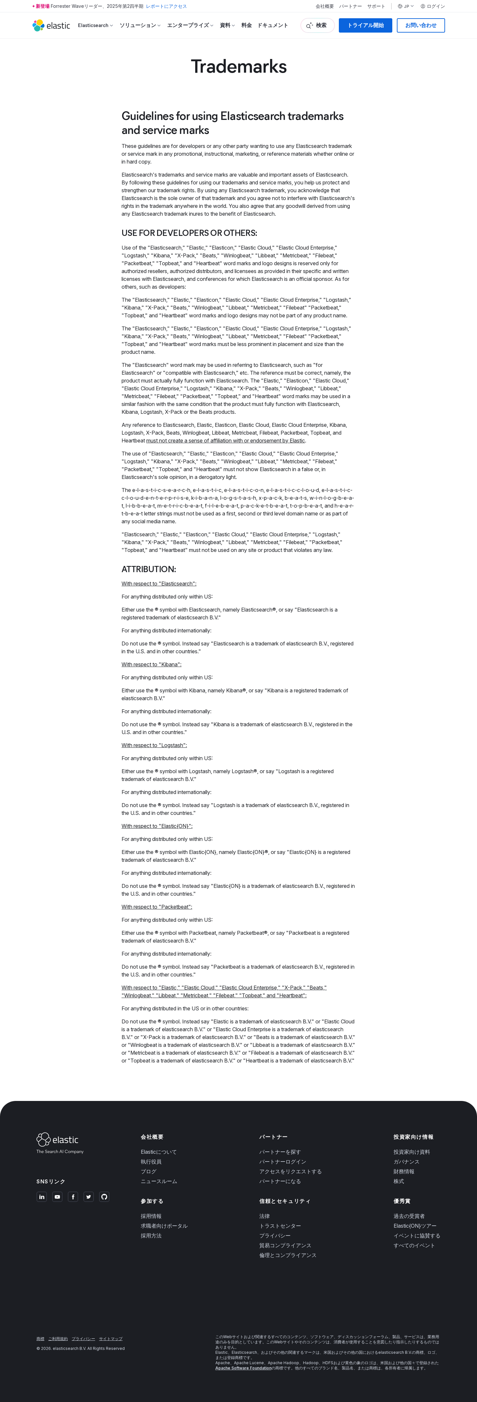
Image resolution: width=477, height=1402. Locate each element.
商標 (40, 1338)
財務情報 (404, 1171)
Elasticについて (159, 1152)
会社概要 (325, 6)
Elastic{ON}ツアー (415, 1225)
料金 (246, 25)
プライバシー (275, 1235)
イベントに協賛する (417, 1235)
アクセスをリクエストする (290, 1171)
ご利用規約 (58, 1338)
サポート (376, 6)
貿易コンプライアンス (285, 1245)
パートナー (350, 6)
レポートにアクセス (166, 6)
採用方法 (151, 1235)
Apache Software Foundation (243, 1368)
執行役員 (151, 1161)
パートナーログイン (282, 1161)
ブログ (148, 1171)
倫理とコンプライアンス (288, 1255)
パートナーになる (280, 1181)
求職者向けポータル (164, 1225)
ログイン (432, 6)
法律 (264, 1216)
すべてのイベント (414, 1245)
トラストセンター (280, 1225)
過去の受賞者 (409, 1216)
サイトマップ (111, 1338)
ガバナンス (407, 1161)
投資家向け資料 (412, 1152)
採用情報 (151, 1216)
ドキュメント (272, 25)
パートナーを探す (280, 1152)
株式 (399, 1181)
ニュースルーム (159, 1181)
